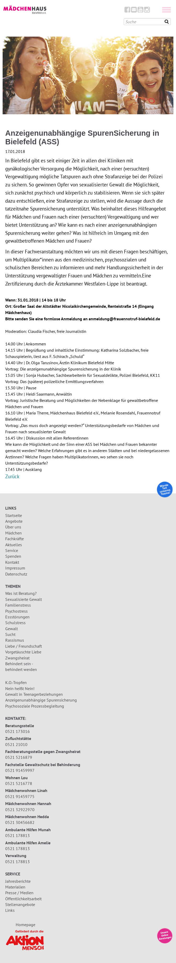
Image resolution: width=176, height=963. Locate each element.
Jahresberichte (18, 881)
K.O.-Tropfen (16, 682)
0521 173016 (17, 731)
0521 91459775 (20, 796)
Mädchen (13, 532)
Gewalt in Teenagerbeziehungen (34, 694)
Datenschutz (16, 574)
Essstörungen (17, 616)
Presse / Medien (19, 892)
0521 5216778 (18, 783)
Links (10, 910)
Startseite (13, 515)
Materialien (15, 887)
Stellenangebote (20, 904)
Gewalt (11, 628)
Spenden (13, 556)
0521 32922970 (20, 809)
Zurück (12, 476)
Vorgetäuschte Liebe (23, 651)
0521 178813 (17, 835)
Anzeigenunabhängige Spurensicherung (41, 700)
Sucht (10, 634)
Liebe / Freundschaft (23, 646)
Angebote (13, 521)
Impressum (15, 568)
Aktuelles (13, 544)
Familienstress (18, 605)
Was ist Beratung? (21, 593)
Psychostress (16, 611)
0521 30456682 (20, 822)
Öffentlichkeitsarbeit (23, 898)
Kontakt (12, 562)
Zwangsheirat (17, 657)
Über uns (13, 526)
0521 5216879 (18, 757)
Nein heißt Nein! (20, 688)
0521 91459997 (20, 770)
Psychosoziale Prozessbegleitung (34, 706)
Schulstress (15, 622)
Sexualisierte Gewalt (23, 599)
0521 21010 (16, 744)
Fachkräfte (14, 538)
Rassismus (14, 640)
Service (11, 550)
